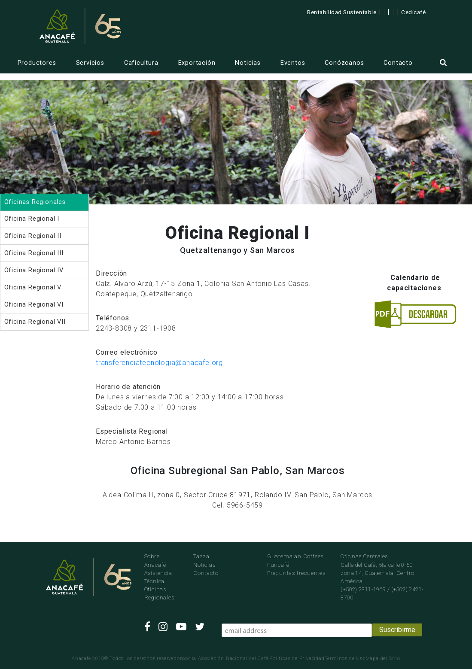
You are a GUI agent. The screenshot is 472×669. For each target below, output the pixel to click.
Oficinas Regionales (159, 593)
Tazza (201, 556)
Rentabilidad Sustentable (341, 12)
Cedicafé (413, 12)
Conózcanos (344, 63)
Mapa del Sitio (382, 658)
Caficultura (141, 63)
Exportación (197, 63)
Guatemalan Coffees (295, 556)
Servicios (90, 63)
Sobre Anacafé (155, 560)
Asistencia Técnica (158, 577)
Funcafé (278, 565)
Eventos (292, 63)
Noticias (247, 63)
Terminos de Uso (345, 658)
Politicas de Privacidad (296, 658)
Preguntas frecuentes (296, 573)
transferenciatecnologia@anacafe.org (159, 363)
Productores (37, 63)
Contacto (398, 63)
